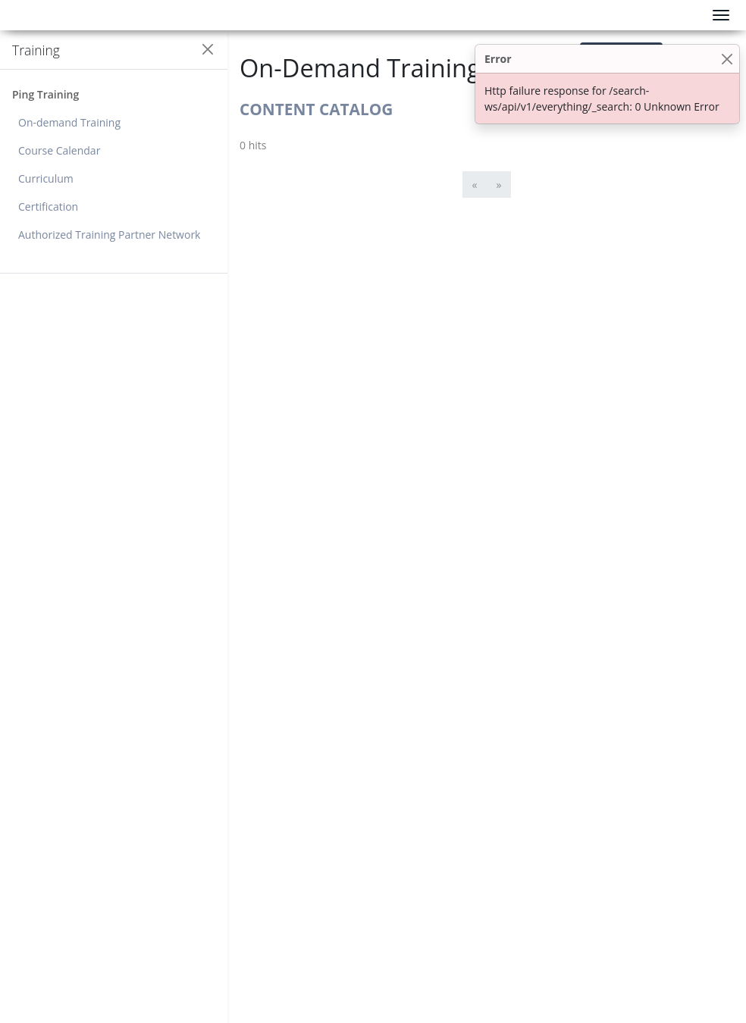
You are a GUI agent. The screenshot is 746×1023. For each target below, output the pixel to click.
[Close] (727, 59)
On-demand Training (69, 122)
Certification (48, 206)
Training (36, 50)
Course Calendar (59, 150)
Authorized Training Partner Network (109, 234)
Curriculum (46, 178)
